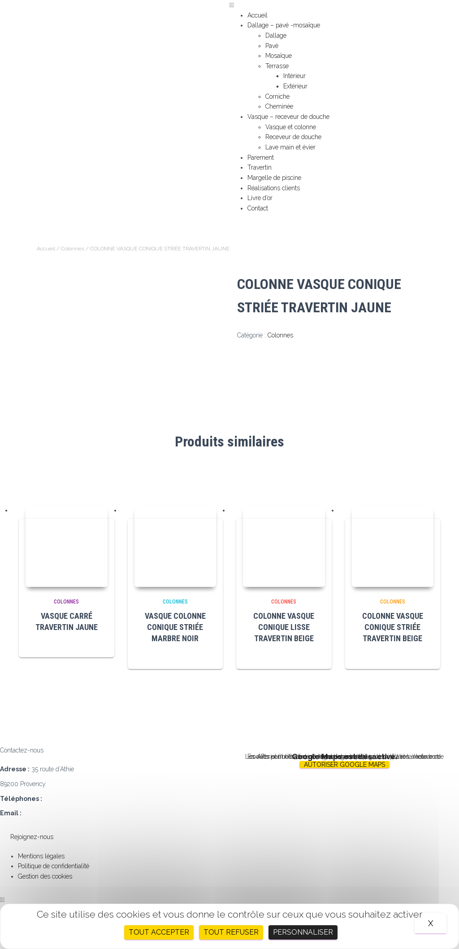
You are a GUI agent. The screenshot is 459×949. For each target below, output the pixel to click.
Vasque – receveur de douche (288, 116)
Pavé (271, 45)
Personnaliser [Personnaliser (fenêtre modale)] (303, 932)
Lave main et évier (290, 147)
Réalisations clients (273, 188)
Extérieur (295, 86)
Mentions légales (41, 856)
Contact (257, 208)
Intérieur (294, 75)
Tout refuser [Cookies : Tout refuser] (231, 932)
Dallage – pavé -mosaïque (283, 25)
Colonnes (72, 248)
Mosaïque (278, 55)
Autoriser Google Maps (344, 764)
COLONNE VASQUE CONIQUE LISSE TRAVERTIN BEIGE (283, 627)
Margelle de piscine (274, 177)
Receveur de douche (293, 136)
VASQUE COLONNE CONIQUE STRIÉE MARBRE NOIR (175, 627)
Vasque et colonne (290, 127)
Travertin (259, 167)
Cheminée (279, 106)
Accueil (257, 15)
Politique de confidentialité (53, 866)
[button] (344, 5)
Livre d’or (260, 197)
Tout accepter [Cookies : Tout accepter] (159, 932)
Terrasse (277, 66)
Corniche (277, 96)
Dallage (275, 35)
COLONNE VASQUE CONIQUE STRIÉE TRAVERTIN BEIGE (392, 627)
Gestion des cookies (45, 876)
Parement (260, 157)
